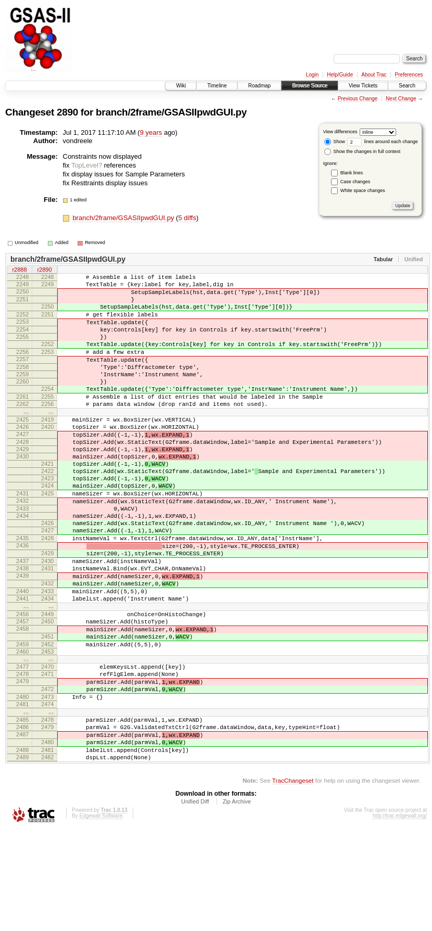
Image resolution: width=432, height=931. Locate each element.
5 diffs (187, 218)
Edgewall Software (100, 917)
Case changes (355, 181)
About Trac (373, 75)
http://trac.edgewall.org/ (400, 917)
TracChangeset (292, 881)
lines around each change (382, 141)
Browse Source (309, 85)
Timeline (216, 85)
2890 (67, 112)
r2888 (19, 270)
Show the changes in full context (362, 151)
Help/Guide (340, 75)
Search (407, 85)
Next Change (401, 98)
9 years (151, 132)
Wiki (181, 85)
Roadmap (259, 85)
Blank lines (351, 172)
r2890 (44, 270)
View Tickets (363, 85)
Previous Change (358, 98)
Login (312, 75)
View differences (340, 131)
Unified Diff (195, 903)
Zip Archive (237, 903)
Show (334, 141)
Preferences (409, 75)
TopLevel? (86, 165)
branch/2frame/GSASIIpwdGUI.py (171, 112)
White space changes (362, 190)
